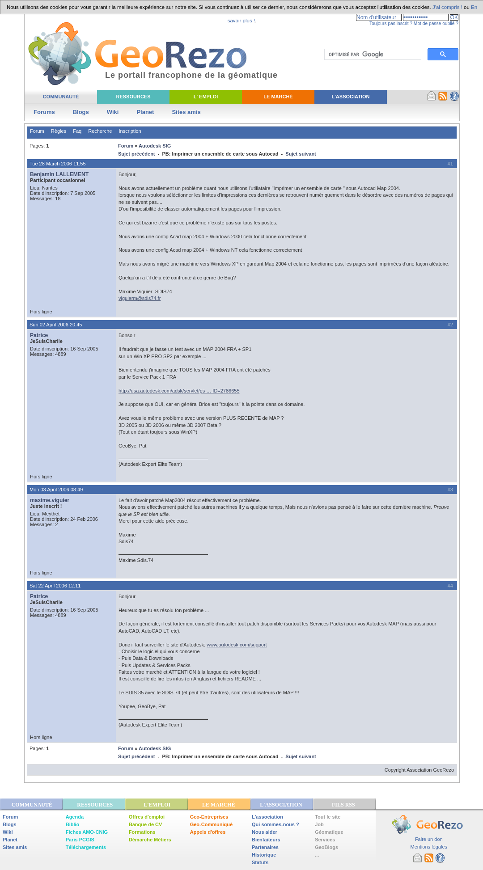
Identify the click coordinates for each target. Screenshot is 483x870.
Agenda (75, 816)
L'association (267, 816)
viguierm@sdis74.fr (140, 298)
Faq (77, 131)
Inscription (130, 131)
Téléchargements (86, 847)
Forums (44, 112)
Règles (58, 131)
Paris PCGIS (80, 839)
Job (319, 824)
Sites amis (186, 112)
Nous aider (264, 832)
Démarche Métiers (150, 839)
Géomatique (329, 832)
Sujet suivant (300, 153)
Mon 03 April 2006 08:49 (56, 489)
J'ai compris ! (447, 7)
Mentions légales (428, 846)
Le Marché (277, 96)
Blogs (81, 112)
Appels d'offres (208, 832)
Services (325, 839)
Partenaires (265, 847)
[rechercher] (372, 54)
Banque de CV (145, 824)
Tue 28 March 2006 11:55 (58, 163)
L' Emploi (206, 96)
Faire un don (429, 839)
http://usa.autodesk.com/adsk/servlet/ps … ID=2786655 (179, 390)
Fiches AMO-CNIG (87, 832)
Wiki (113, 112)
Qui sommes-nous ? (275, 824)
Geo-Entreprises (209, 816)
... (317, 854)
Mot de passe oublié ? (436, 23)
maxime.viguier (49, 500)
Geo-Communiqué (211, 824)
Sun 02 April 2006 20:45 (56, 324)
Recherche (100, 131)
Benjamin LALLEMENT (59, 174)
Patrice (39, 335)
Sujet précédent (136, 153)
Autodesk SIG (155, 145)
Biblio (73, 824)
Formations (142, 832)
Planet (145, 112)
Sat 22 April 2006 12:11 (55, 585)
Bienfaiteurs (266, 839)
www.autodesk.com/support (237, 644)
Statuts (260, 862)
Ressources (133, 96)
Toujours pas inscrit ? (390, 23)
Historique (264, 854)
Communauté (61, 96)
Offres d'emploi (147, 816)
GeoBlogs (326, 847)
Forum (37, 131)
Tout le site (327, 816)
